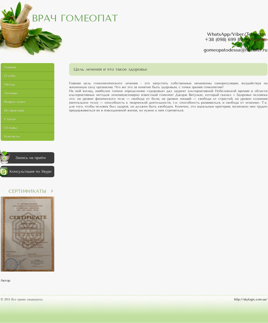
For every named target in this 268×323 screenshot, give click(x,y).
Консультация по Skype (26, 171)
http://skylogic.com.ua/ (250, 299)
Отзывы (10, 128)
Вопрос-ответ (15, 102)
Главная (10, 67)
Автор (5, 280)
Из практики (14, 111)
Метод (9, 85)
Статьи (10, 119)
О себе (10, 76)
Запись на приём (23, 158)
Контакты (12, 136)
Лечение (11, 93)
